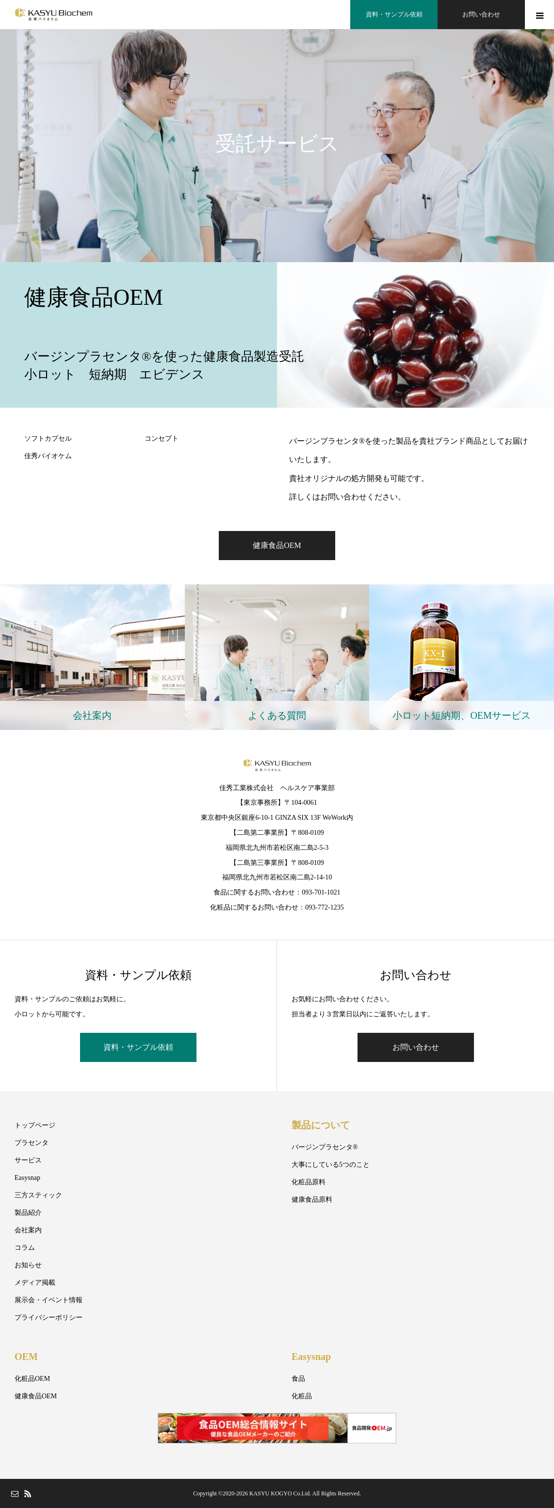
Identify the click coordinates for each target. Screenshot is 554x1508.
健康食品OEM (277, 545)
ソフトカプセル (48, 438)
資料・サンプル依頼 (138, 1047)
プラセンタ (32, 1142)
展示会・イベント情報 (48, 1300)
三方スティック (38, 1195)
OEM (26, 1356)
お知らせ (28, 1265)
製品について (321, 1125)
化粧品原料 (309, 1182)
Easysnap (27, 1177)
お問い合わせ (415, 1047)
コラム (25, 1247)
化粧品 (302, 1396)
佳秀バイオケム (48, 456)
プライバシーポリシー (48, 1317)
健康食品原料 (312, 1199)
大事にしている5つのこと (331, 1164)
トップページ (35, 1125)
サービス (28, 1160)
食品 (298, 1378)
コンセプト (162, 438)
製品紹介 (28, 1212)
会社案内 (28, 1230)
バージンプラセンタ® (325, 1147)
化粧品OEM (32, 1378)
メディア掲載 (35, 1282)
